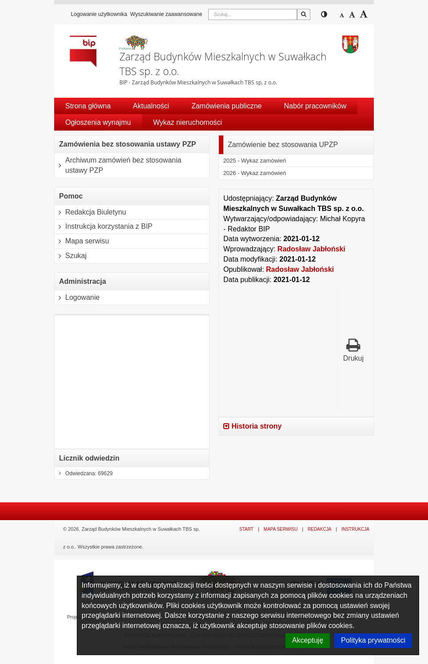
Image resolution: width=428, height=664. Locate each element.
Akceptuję (307, 640)
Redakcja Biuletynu (90, 212)
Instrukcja (355, 529)
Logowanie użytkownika (99, 14)
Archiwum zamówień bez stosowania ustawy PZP (118, 165)
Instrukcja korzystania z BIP (104, 226)
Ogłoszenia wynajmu (98, 122)
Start (246, 529)
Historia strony (252, 426)
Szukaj (71, 256)
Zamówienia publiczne (226, 106)
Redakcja (319, 529)
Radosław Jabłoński (311, 249)
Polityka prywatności (373, 640)
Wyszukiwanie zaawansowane (166, 14)
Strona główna (88, 106)
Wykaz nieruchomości (187, 122)
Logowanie (77, 297)
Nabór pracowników (315, 106)
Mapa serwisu (82, 241)
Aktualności (151, 106)
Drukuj (353, 350)
